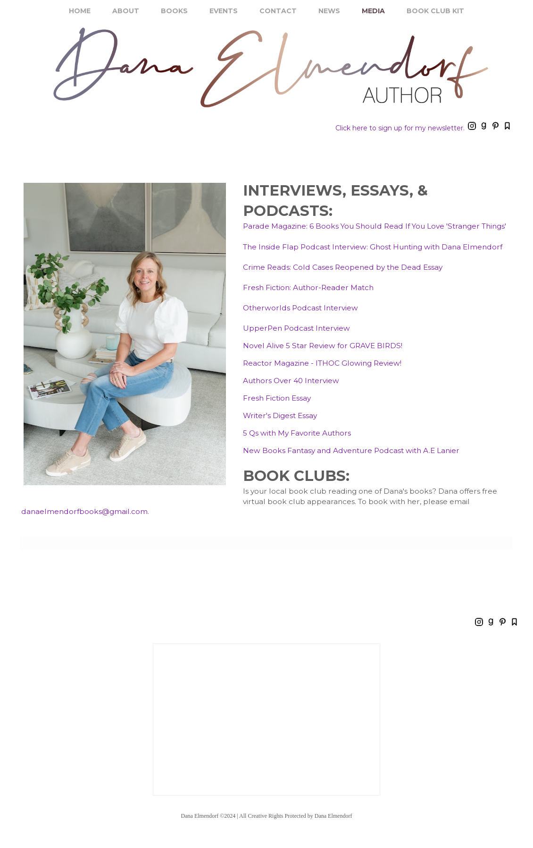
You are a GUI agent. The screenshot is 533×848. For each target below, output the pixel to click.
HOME (80, 11)
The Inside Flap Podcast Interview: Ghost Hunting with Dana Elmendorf (372, 246)
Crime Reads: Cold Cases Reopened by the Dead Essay (342, 267)
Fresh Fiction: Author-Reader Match (308, 287)
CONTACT (278, 11)
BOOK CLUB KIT (435, 11)
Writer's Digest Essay (280, 415)
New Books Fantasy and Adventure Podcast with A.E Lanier (351, 450)
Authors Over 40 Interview (291, 380)
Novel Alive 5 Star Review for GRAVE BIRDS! (322, 345)
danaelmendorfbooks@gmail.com (84, 511)
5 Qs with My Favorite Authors (297, 432)
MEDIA (373, 11)
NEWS (329, 11)
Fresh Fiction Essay (277, 398)
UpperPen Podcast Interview (296, 328)
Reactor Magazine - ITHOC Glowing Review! (322, 363)
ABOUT (125, 11)
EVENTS (223, 11)
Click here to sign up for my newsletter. (400, 128)
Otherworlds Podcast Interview (300, 307)
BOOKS (174, 11)
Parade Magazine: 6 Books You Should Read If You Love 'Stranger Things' (374, 226)
